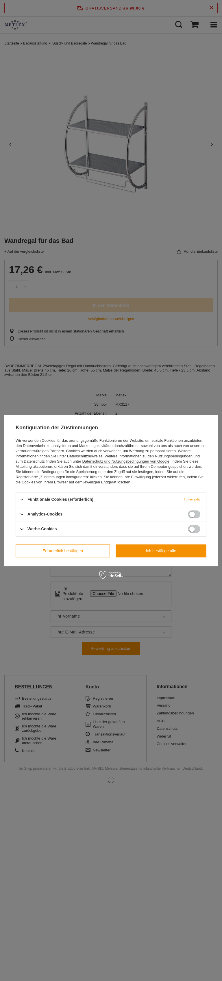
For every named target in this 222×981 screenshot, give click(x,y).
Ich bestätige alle (161, 550)
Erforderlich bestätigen (62, 550)
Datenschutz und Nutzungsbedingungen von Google (125, 461)
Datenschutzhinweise (85, 456)
